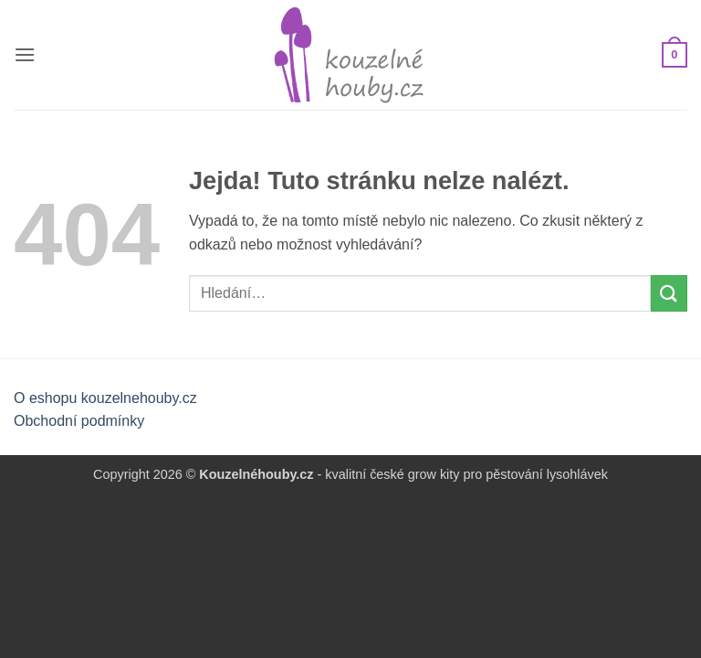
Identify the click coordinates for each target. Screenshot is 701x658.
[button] (25, 54)
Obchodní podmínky (79, 421)
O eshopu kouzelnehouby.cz (105, 398)
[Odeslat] (669, 293)
